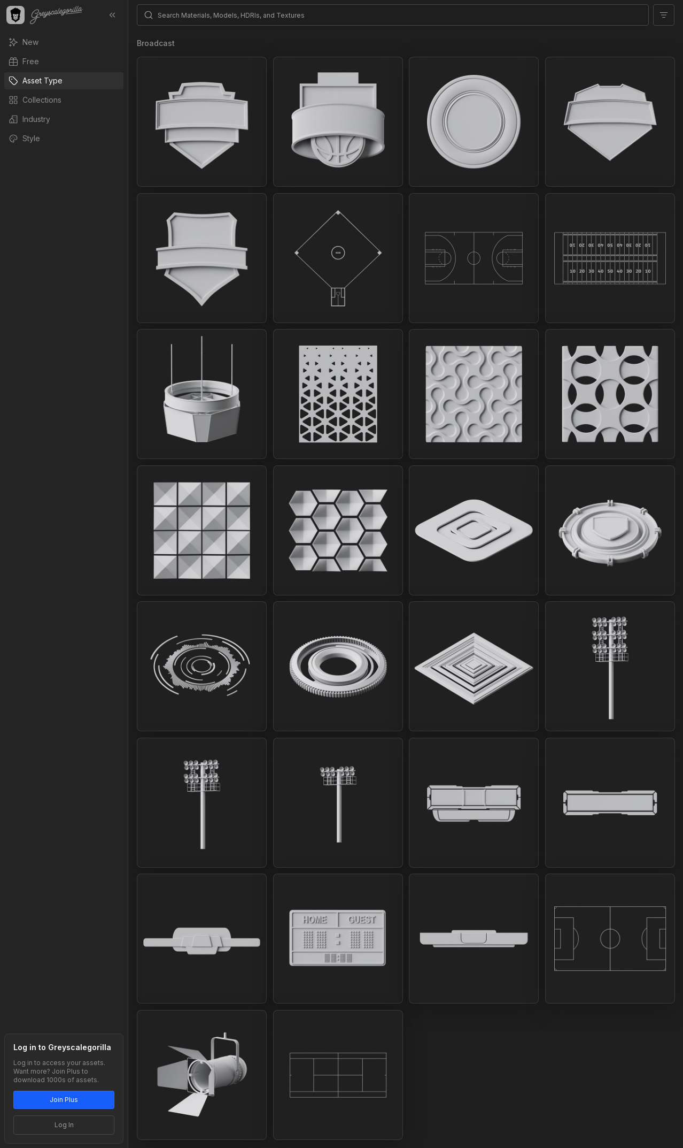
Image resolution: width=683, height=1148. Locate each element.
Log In (64, 1125)
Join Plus (64, 1100)
